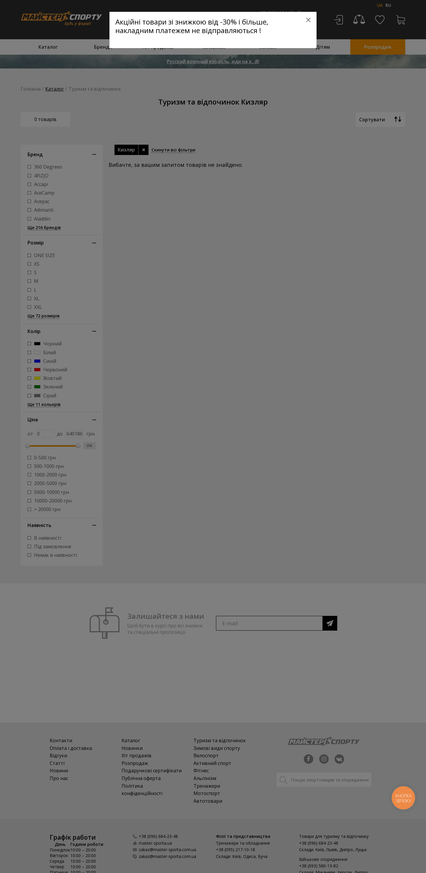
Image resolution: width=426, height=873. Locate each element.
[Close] (308, 20)
